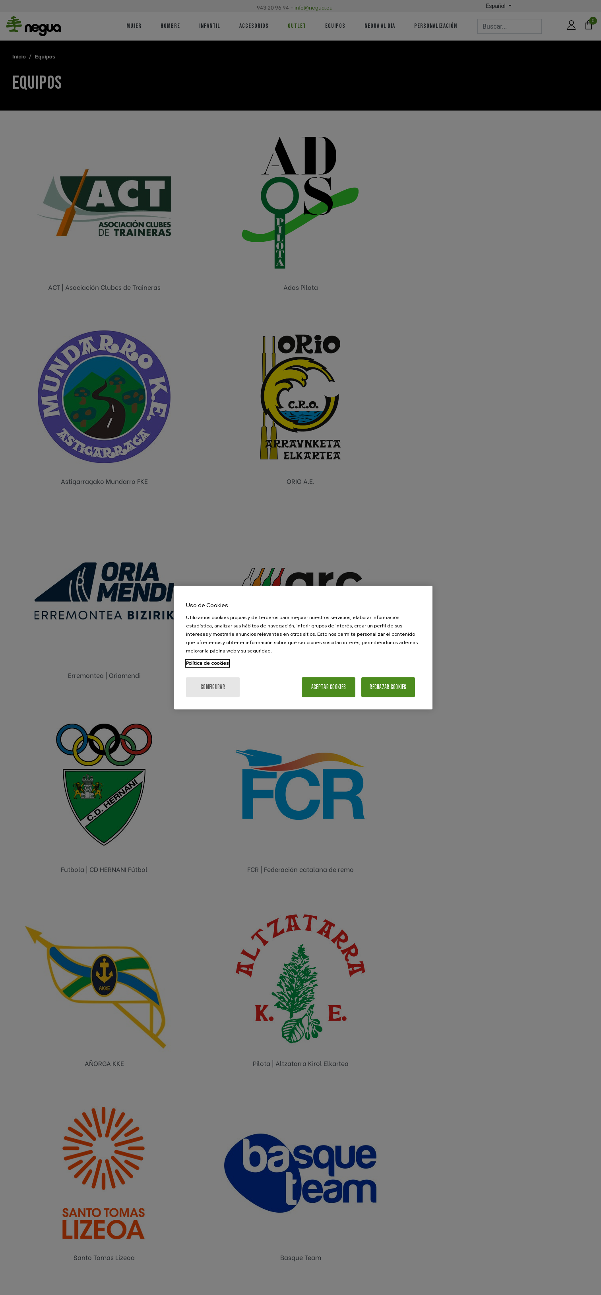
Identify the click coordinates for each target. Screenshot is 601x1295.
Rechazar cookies (388, 686)
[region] (303, 648)
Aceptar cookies (328, 686)
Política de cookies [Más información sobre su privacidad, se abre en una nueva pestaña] (207, 663)
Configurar (213, 686)
